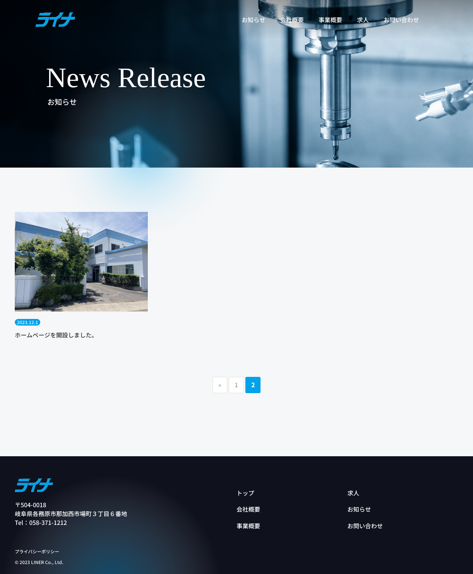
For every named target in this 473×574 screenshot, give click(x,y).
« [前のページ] (219, 384)
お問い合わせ (365, 525)
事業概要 (248, 525)
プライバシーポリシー (37, 551)
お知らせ (359, 509)
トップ (245, 492)
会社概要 (248, 509)
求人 (353, 492)
